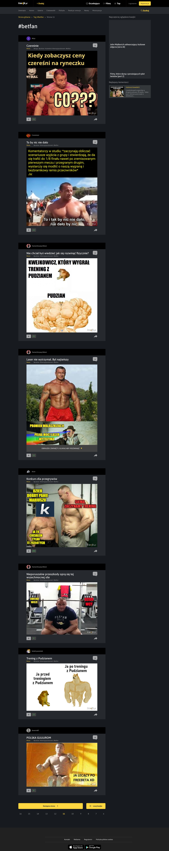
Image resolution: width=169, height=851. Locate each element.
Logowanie (133, 3)
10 (73, 814)
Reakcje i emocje (74, 10)
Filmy (108, 3)
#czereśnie (48, 48)
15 (29, 814)
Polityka (62, 10)
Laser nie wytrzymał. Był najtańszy (47, 359)
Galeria (40, 10)
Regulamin (88, 839)
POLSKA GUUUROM (38, 737)
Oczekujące (94, 3)
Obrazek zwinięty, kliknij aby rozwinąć (61, 448)
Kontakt (67, 839)
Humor (31, 10)
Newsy (86, 10)
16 (21, 814)
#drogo (36, 48)
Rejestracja (145, 3)
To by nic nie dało (37, 142)
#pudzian (42, 48)
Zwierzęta (22, 10)
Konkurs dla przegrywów (41, 478)
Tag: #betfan (38, 17)
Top (118, 3)
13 (47, 814)
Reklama (77, 839)
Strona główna (24, 17)
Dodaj (41, 3)
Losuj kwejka (95, 806)
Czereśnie (32, 45)
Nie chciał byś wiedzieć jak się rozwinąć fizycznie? (57, 253)
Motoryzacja (97, 10)
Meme (28, 48)
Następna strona (50, 806)
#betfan (68, 48)
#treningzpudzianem (58, 48)
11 (64, 814)
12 (55, 814)
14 (38, 814)
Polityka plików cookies (104, 839)
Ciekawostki (50, 10)
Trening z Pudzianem (39, 658)
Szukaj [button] (146, 10)
